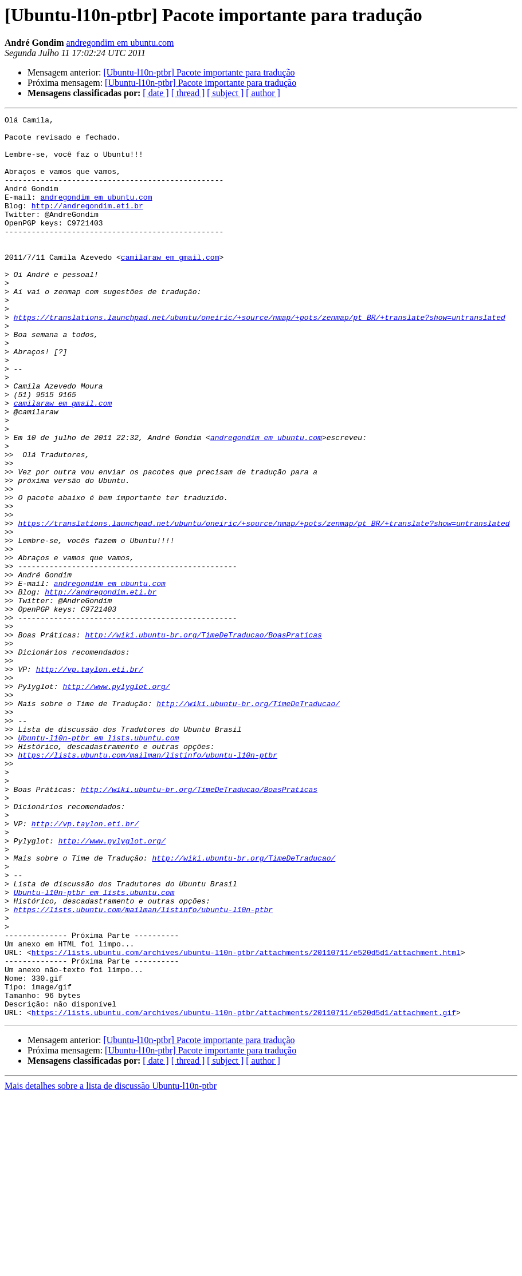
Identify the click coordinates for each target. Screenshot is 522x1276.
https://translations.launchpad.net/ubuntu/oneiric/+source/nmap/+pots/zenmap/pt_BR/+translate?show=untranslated (259, 358)
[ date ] (155, 93)
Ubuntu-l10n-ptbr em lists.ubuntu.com (98, 863)
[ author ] (263, 93)
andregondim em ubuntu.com (120, 42)
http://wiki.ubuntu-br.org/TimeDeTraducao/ (248, 822)
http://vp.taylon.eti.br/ (89, 780)
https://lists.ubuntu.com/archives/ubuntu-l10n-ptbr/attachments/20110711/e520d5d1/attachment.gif (244, 1192)
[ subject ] (225, 93)
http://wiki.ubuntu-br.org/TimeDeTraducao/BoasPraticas (203, 739)
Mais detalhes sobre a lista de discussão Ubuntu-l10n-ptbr (111, 1266)
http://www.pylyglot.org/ (116, 801)
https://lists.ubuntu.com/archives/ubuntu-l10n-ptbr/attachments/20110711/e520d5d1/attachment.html (246, 1120)
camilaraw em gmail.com (170, 286)
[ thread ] (188, 93)
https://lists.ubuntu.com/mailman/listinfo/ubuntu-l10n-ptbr (147, 883)
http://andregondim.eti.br (87, 224)
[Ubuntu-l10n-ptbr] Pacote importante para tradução (199, 72)
